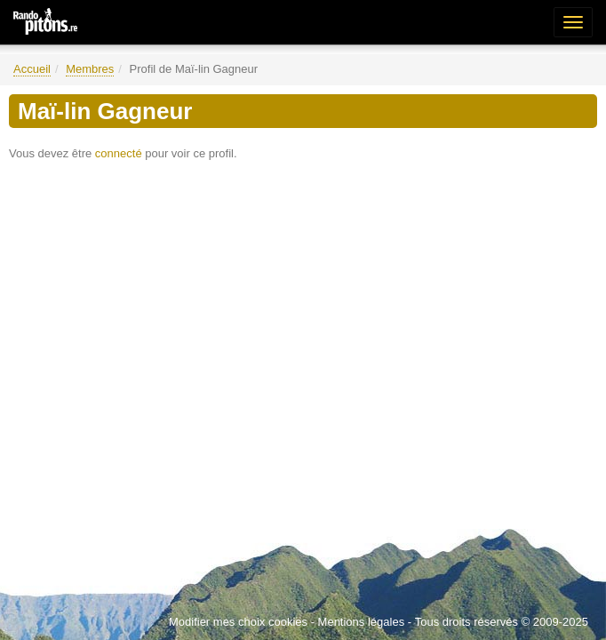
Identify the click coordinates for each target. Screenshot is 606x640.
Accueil (32, 69)
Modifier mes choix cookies (238, 621)
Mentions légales (361, 621)
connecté (118, 153)
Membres (90, 69)
